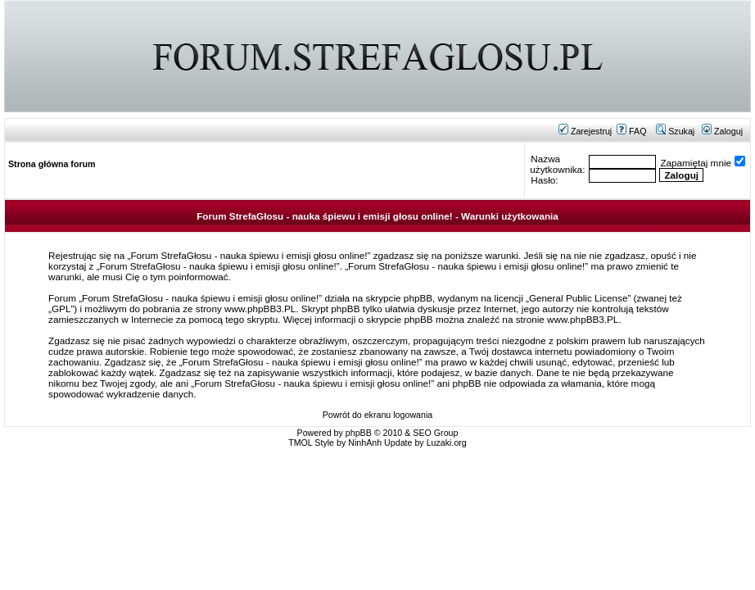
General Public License (578, 298)
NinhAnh (365, 442)
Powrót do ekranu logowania (377, 415)
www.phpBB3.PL (260, 308)
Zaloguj (722, 131)
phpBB (359, 433)
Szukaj (675, 131)
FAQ (631, 131)
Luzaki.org (447, 442)
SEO (422, 433)
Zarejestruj (585, 131)
